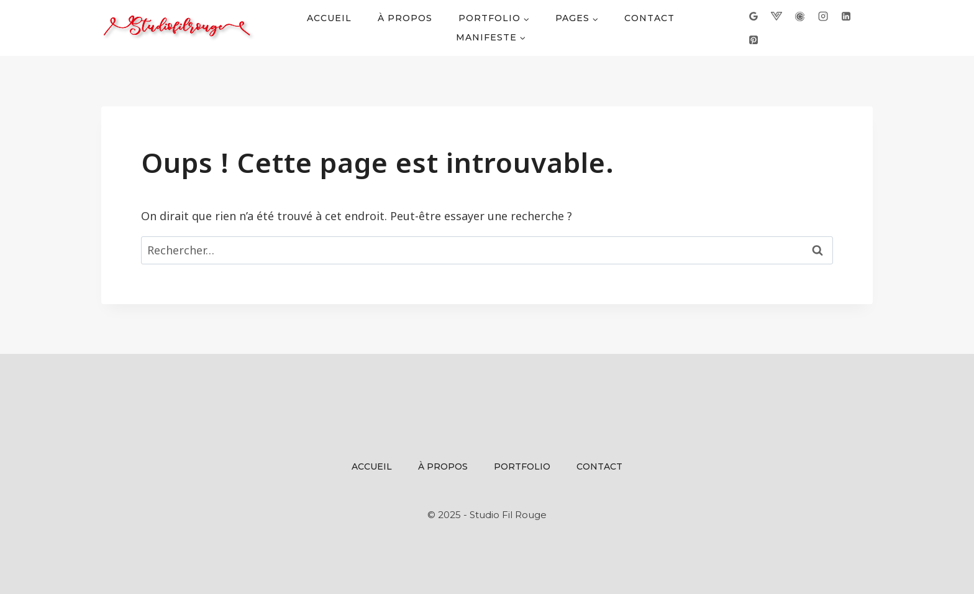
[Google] (753, 16)
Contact (649, 18)
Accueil (329, 18)
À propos (405, 18)
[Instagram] (822, 16)
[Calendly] (799, 16)
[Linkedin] (846, 16)
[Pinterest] (753, 39)
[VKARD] (776, 16)
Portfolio (522, 466)
